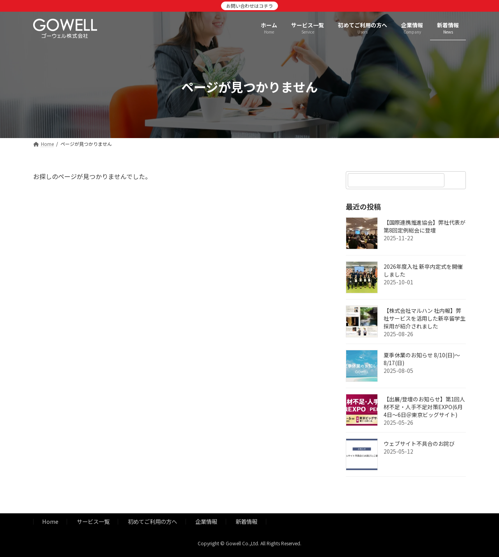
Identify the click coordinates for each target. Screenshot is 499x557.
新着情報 (246, 522)
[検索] (456, 180)
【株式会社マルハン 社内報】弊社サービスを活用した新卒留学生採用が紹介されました (424, 318)
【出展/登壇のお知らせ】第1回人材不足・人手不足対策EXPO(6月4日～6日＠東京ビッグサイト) (424, 407)
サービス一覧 (93, 522)
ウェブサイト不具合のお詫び (419, 443)
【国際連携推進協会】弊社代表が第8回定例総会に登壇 (424, 226)
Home (50, 522)
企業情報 (206, 522)
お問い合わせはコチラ (249, 5)
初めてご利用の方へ (152, 522)
